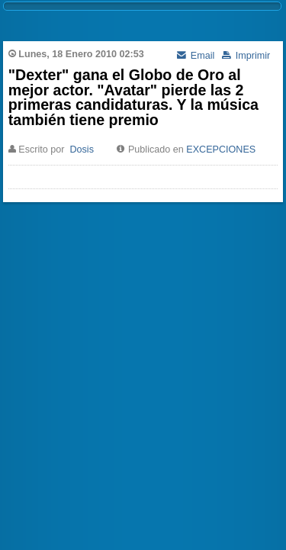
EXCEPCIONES (220, 149)
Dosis (81, 149)
